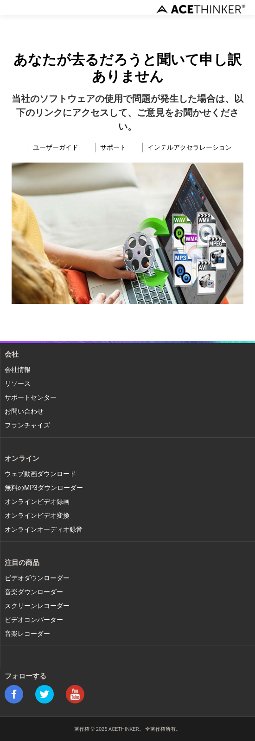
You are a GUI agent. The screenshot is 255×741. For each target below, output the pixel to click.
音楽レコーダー (27, 634)
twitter (44, 694)
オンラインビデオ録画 (37, 502)
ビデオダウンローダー (37, 578)
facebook (14, 694)
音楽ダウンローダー (34, 592)
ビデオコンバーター (34, 620)
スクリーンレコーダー (37, 606)
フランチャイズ (27, 425)
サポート (113, 147)
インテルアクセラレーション (189, 147)
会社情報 (18, 370)
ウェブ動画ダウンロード (40, 474)
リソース (18, 384)
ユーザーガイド (55, 147)
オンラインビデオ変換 (37, 516)
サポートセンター (31, 397)
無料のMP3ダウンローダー (44, 488)
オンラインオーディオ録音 (44, 529)
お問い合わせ (24, 411)
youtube (75, 694)
